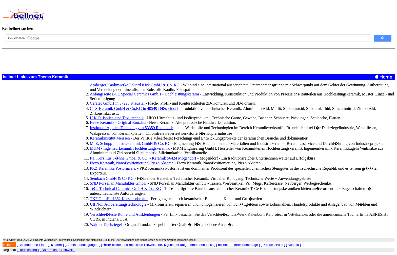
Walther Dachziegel (106, 224)
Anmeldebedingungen (82, 245)
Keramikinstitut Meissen (110, 138)
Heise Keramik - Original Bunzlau (118, 122)
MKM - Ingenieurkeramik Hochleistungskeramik (130, 148)
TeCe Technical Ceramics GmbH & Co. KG (125, 188)
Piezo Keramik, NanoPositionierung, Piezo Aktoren (132, 163)
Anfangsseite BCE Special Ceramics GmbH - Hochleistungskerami (144, 94)
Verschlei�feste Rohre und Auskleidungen (125, 214)
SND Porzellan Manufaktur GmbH (118, 183)
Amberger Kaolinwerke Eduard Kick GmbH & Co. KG (135, 85)
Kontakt (293, 245)
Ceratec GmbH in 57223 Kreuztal (117, 103)
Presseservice (273, 245)
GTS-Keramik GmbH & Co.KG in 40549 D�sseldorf (134, 108)
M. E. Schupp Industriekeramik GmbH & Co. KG (130, 143)
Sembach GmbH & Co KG (111, 178)
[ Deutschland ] (28, 250)
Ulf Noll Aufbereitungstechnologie (118, 204)
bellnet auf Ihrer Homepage (238, 245)
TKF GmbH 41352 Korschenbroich (119, 199)
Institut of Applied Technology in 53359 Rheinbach (131, 128)
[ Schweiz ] (67, 250)
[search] (187, 38)
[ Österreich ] (49, 250)
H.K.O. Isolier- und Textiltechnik (117, 118)
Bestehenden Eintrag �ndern (40, 245)
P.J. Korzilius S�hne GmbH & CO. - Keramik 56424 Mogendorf (143, 158)
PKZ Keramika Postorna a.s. (113, 168)
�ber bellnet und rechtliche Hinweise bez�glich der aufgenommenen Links (158, 245)
